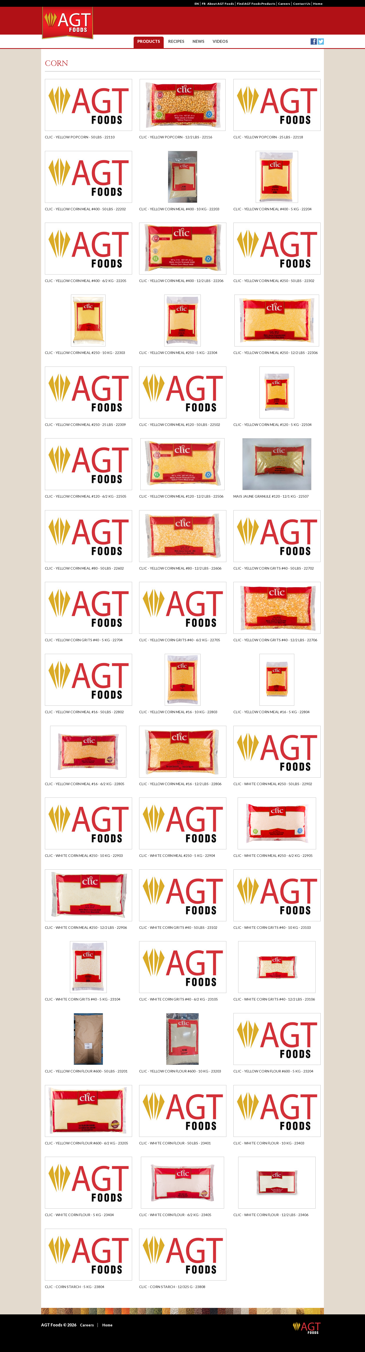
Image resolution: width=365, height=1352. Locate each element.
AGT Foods (307, 1328)
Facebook (314, 41)
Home (318, 4)
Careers (284, 4)
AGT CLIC (68, 23)
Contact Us (301, 4)
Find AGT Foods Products (256, 4)
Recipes (176, 41)
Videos (220, 41)
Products (148, 41)
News (198, 41)
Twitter (321, 41)
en (197, 4)
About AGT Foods (220, 4)
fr (204, 4)
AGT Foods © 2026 (58, 1324)
